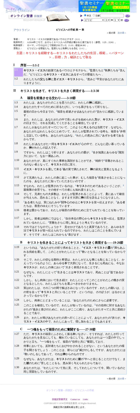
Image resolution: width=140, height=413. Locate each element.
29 (17, 358)
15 (17, 201)
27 (17, 333)
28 (17, 345)
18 (17, 226)
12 (17, 176)
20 (17, 259)
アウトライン (21, 29)
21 (17, 271)
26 (17, 317)
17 (17, 217)
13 (17, 185)
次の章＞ (122, 33)
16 (17, 210)
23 (17, 287)
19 (17, 247)
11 (17, 168)
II (14, 90)
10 (17, 160)
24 (17, 299)
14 (17, 193)
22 (17, 279)
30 (17, 367)
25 (17, 304)
